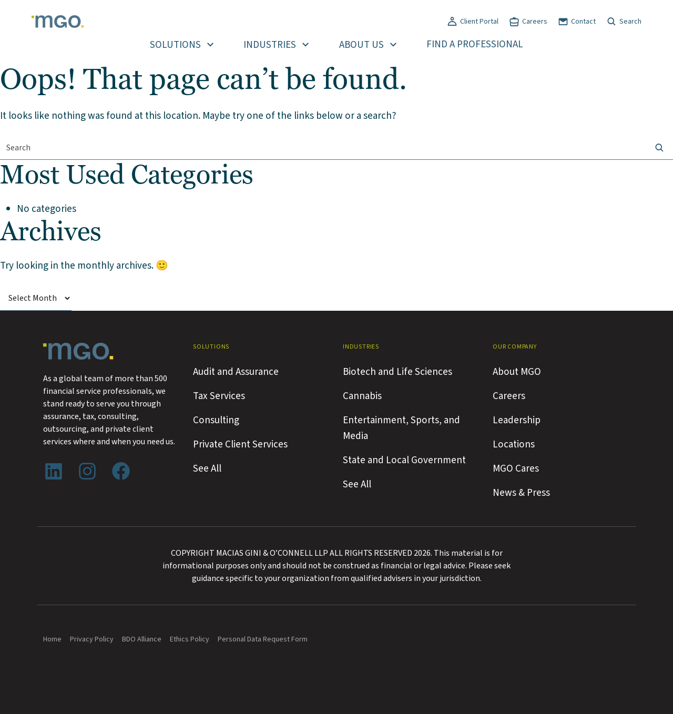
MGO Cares (516, 468)
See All (207, 468)
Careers (534, 21)
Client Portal (479, 21)
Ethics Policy (189, 639)
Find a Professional (474, 44)
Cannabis (362, 396)
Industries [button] (269, 45)
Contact (583, 21)
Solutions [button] (175, 45)
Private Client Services (240, 444)
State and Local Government (404, 460)
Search (630, 21)
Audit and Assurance (236, 371)
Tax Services (219, 396)
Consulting (216, 420)
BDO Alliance (141, 639)
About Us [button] (361, 45)
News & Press (521, 492)
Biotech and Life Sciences (397, 371)
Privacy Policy (92, 639)
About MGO (517, 371)
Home (52, 639)
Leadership (517, 420)
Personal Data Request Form (263, 639)
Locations (514, 444)
